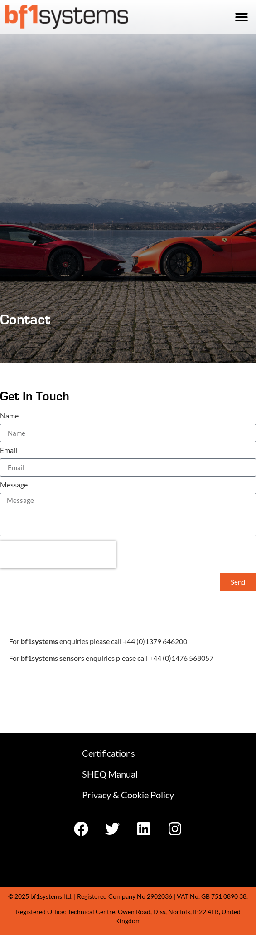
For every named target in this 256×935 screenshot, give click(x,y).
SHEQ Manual (110, 773)
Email (8, 450)
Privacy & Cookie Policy (128, 794)
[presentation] (58, 554)
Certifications (108, 753)
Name (9, 416)
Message (14, 485)
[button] (241, 17)
